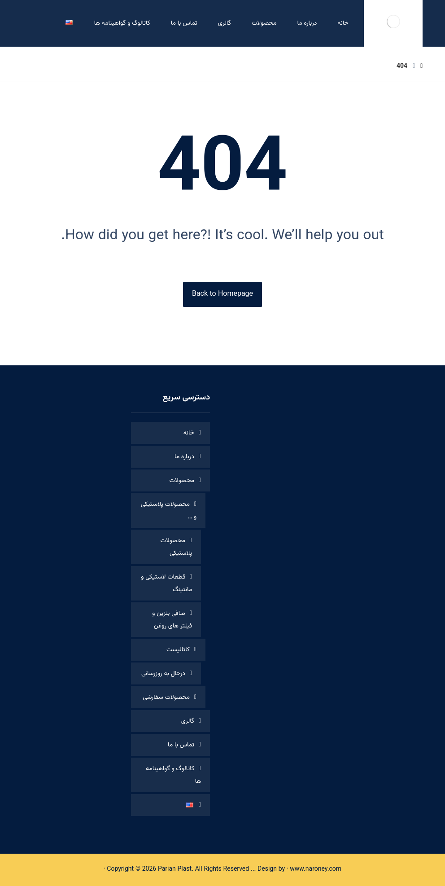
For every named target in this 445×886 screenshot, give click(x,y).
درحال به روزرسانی (163, 674)
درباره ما (184, 457)
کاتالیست (178, 650)
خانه (188, 433)
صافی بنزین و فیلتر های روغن (172, 620)
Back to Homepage (222, 294)
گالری (187, 721)
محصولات (182, 481)
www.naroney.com (315, 869)
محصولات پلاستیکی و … (169, 511)
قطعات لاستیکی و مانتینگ (166, 583)
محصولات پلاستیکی (176, 547)
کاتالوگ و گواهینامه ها (173, 775)
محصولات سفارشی (166, 697)
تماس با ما (181, 745)
